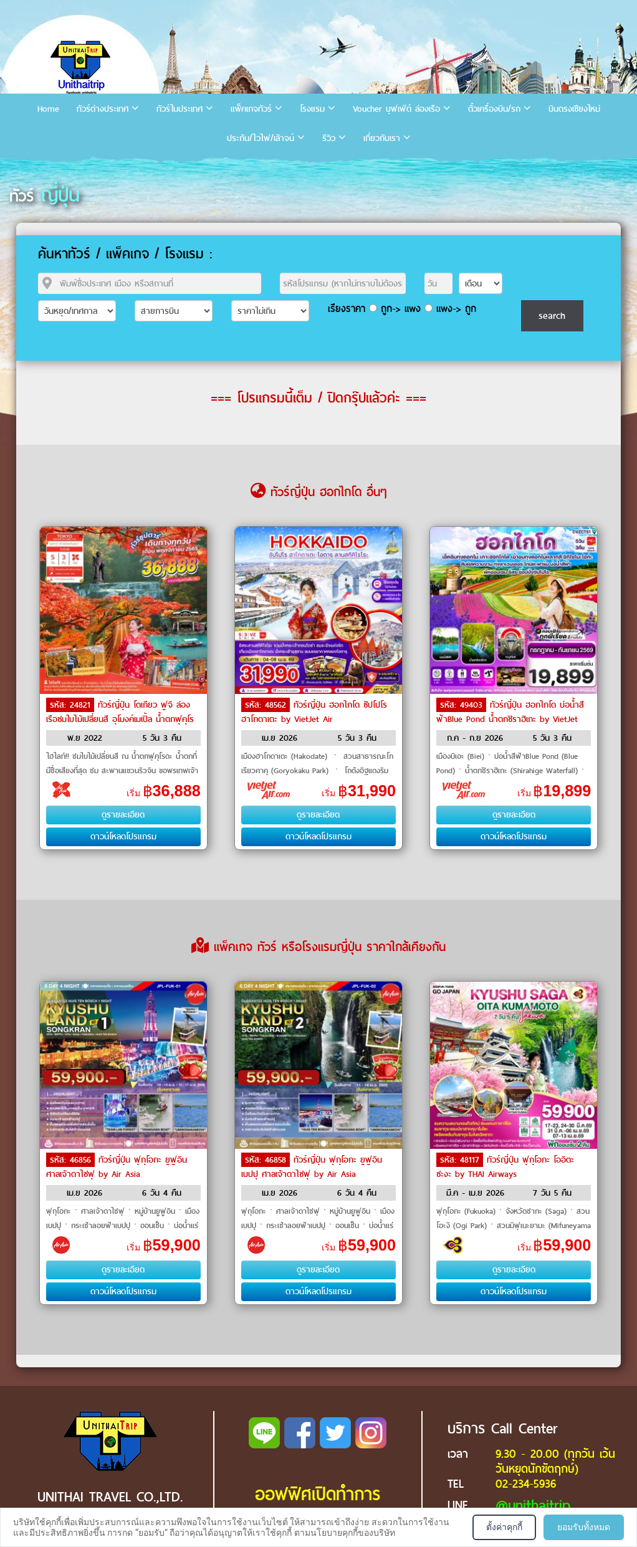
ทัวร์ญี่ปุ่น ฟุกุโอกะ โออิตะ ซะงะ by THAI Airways (505, 1167)
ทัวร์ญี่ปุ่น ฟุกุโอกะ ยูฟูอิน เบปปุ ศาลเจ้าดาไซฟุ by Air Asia (311, 1167)
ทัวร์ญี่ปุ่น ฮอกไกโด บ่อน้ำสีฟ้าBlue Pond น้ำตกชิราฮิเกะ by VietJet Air (510, 718)
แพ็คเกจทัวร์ (251, 109)
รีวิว (328, 138)
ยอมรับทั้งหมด (583, 1527)
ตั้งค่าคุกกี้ (504, 1527)
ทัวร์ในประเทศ (179, 109)
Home (48, 109)
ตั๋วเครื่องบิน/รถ (494, 109)
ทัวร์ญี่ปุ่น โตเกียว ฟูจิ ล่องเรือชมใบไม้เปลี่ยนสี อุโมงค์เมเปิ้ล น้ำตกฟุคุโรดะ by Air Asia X (120, 718)
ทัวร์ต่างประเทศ (102, 109)
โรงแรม (312, 109)
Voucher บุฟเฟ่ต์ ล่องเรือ (396, 109)
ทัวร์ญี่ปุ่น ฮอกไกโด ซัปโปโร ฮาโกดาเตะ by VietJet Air (314, 712)
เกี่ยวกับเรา (381, 138)
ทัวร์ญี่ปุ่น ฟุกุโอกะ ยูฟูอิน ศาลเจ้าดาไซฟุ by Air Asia (116, 1167)
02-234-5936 (526, 1484)
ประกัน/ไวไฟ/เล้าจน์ (260, 138)
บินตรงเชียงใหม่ (574, 109)
